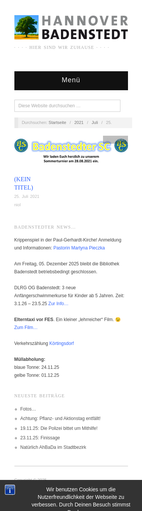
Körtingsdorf (61, 343)
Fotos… (28, 409)
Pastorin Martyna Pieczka (79, 248)
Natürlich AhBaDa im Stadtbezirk (53, 447)
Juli (95, 122)
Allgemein (115, 139)
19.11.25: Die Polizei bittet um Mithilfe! (59, 428)
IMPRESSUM (27, 488)
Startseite (57, 122)
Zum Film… (26, 327)
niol (17, 204)
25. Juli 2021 (26, 196)
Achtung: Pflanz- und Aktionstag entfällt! (60, 418)
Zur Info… (58, 303)
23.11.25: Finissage (40, 437)
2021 (78, 122)
